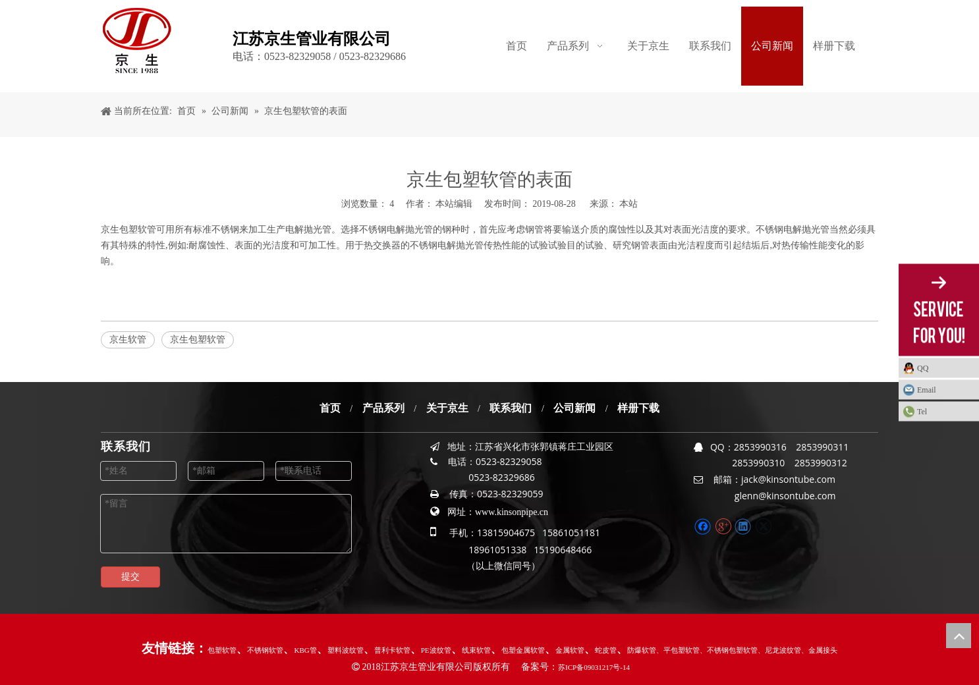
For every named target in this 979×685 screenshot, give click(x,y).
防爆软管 (641, 650)
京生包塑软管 (128, 229)
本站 (628, 204)
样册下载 (638, 408)
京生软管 (127, 339)
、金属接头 (819, 650)
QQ (922, 368)
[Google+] (723, 526)
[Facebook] (702, 526)
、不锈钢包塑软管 (729, 650)
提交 (130, 577)
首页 (330, 408)
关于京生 (447, 408)
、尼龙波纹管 (779, 650)
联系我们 (511, 408)
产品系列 (383, 408)
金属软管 (569, 650)
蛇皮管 (606, 650)
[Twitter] (763, 526)
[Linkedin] (743, 526)
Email (926, 390)
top (958, 635)
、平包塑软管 (678, 650)
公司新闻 (574, 408)
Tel (922, 411)
